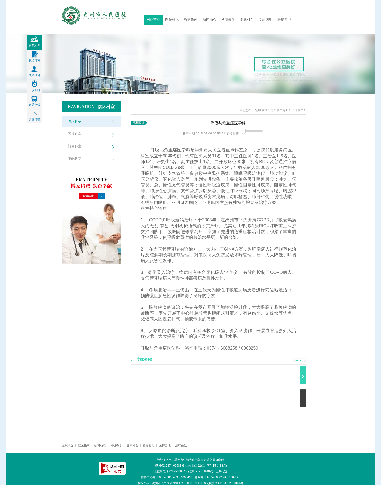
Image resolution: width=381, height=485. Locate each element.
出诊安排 (34, 88)
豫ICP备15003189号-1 (187, 483)
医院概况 (172, 19)
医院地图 (34, 44)
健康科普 (247, 19)
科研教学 (228, 19)
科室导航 (282, 110)
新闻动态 (209, 19)
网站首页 (153, 19)
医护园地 (284, 19)
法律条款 (181, 445)
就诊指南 (34, 59)
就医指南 (191, 19)
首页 (257, 110)
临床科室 (297, 110)
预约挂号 (34, 74)
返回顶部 (34, 118)
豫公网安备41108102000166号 (223, 483)
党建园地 (265, 19)
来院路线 (34, 103)
